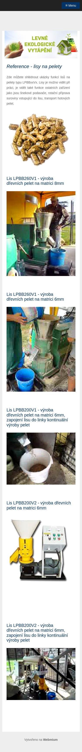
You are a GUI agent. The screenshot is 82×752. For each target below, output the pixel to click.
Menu (70, 5)
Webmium (50, 739)
